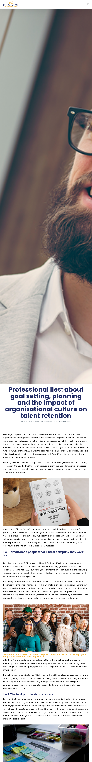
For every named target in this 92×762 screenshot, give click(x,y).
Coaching (44, 421)
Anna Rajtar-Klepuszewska (29, 421)
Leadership (60, 421)
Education (52, 421)
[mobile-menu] (86, 4)
